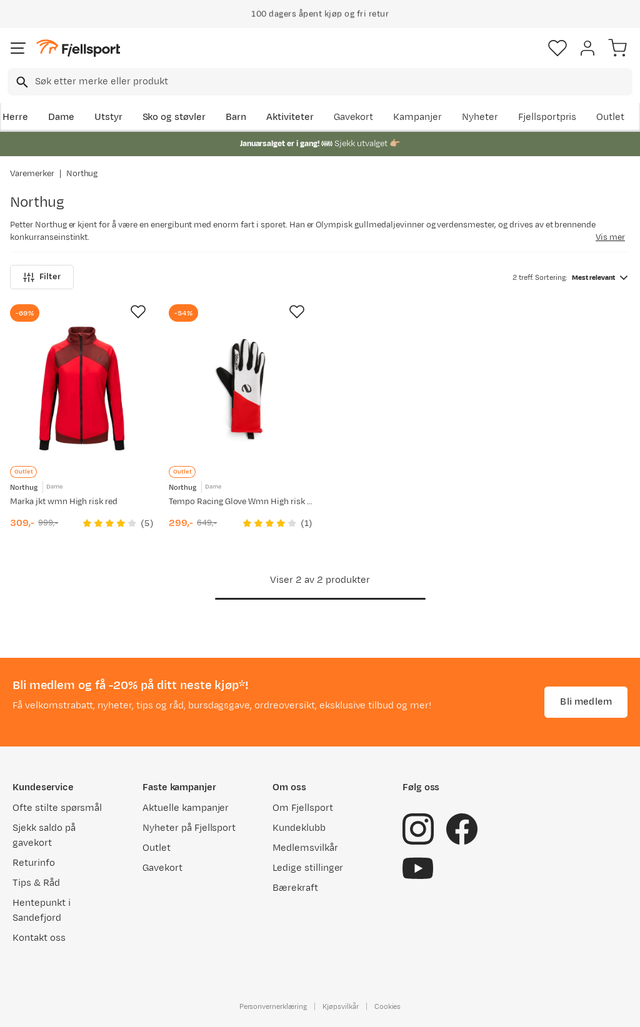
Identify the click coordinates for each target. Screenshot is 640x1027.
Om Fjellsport (302, 808)
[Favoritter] (558, 48)
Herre (15, 117)
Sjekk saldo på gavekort (44, 835)
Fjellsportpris (547, 117)
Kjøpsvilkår (340, 1006)
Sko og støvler (174, 117)
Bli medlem (586, 701)
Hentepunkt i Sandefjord (41, 910)
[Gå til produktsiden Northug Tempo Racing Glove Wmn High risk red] (240, 388)
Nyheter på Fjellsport (189, 828)
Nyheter (480, 117)
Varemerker (32, 173)
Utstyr (108, 117)
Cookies (387, 1006)
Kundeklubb (299, 828)
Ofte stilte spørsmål (57, 808)
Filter (42, 277)
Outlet (610, 117)
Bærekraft (295, 888)
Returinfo (33, 863)
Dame (61, 117)
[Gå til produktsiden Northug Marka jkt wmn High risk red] (82, 388)
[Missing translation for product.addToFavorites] (138, 312)
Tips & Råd (36, 883)
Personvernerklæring (273, 1006)
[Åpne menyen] (18, 48)
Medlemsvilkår (305, 848)
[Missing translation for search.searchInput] (21, 82)
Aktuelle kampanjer (185, 808)
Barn (236, 117)
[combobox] (320, 82)
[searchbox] (333, 82)
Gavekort (354, 117)
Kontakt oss (39, 938)
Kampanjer (417, 117)
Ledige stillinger (307, 868)
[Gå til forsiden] (78, 48)
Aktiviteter (290, 117)
